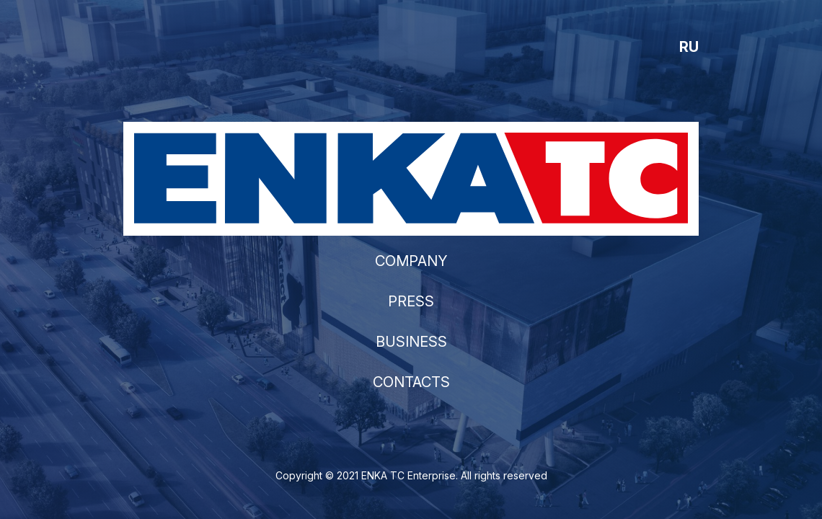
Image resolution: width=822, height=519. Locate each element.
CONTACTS (411, 382)
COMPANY (411, 261)
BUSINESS (411, 341)
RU (689, 47)
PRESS (411, 301)
